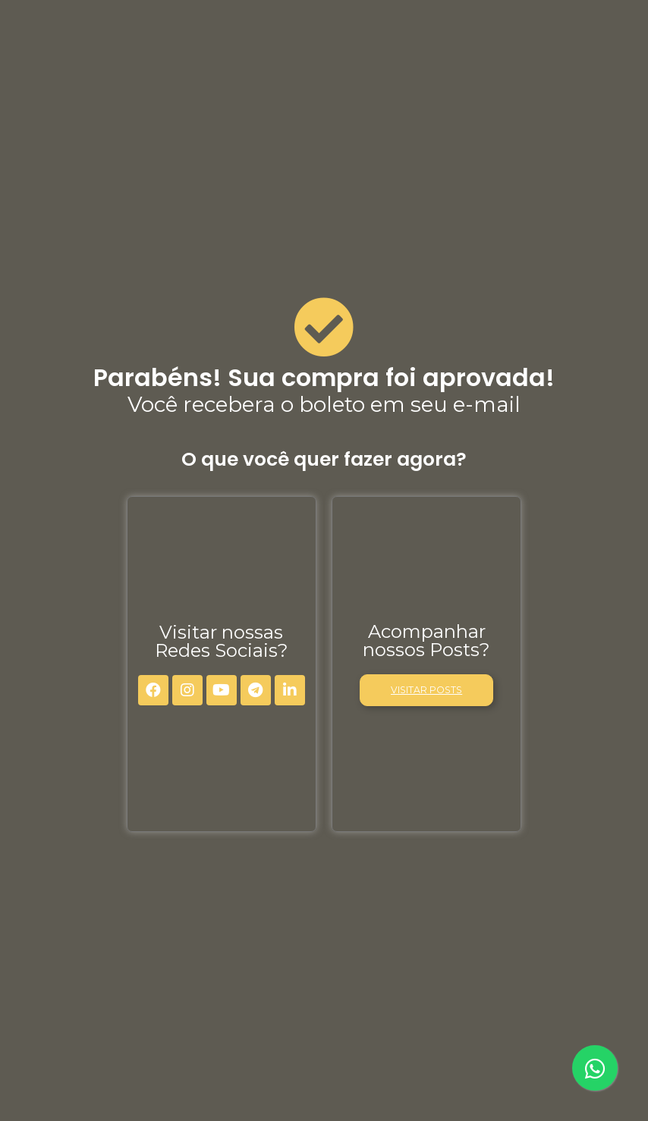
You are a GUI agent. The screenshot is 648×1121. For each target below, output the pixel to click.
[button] (426, 690)
